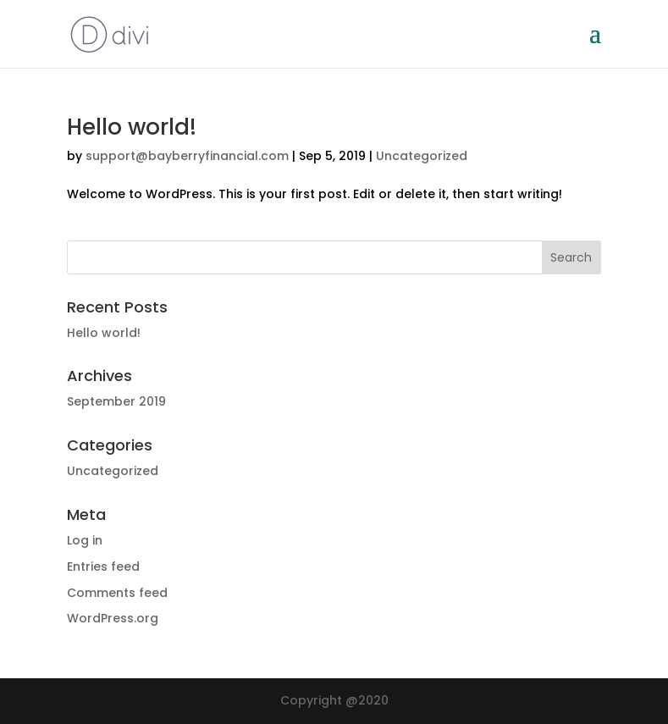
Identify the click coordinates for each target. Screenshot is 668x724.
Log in (84, 540)
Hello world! (131, 127)
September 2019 (116, 401)
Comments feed (117, 592)
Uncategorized (421, 155)
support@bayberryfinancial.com (187, 155)
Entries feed (103, 566)
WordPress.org (112, 618)
